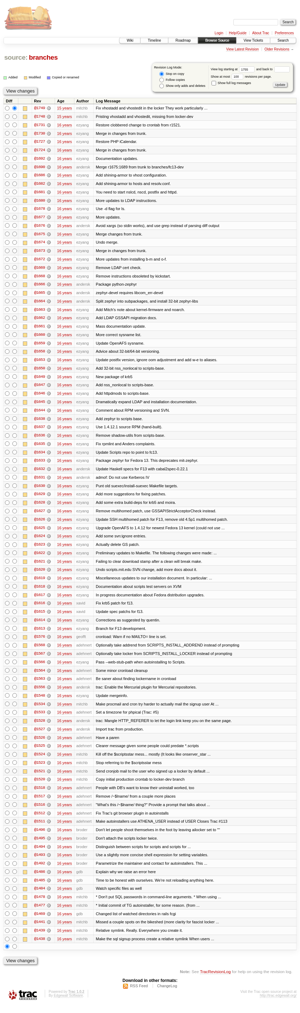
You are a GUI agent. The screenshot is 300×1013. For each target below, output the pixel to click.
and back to (273, 69)
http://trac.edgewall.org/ (278, 1004)
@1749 (39, 108)
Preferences (284, 33)
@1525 (39, 752)
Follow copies (172, 80)
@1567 (39, 659)
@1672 (39, 260)
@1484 (39, 896)
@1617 (39, 599)
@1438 (39, 947)
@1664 (39, 303)
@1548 (39, 701)
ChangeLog (167, 994)
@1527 (39, 735)
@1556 (39, 693)
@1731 (39, 125)
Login (219, 33)
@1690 (39, 167)
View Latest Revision (242, 49)
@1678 (39, 210)
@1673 (39, 252)
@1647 (39, 388)
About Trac (260, 33)
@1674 (39, 243)
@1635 (39, 447)
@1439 (39, 938)
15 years (64, 108)
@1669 (39, 269)
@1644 (39, 413)
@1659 (39, 345)
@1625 (39, 532)
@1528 (39, 726)
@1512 (39, 820)
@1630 (39, 489)
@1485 (39, 887)
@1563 (39, 684)
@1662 (39, 320)
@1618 (39, 591)
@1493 (39, 862)
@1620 (39, 574)
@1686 (39, 176)
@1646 (39, 396)
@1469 (39, 921)
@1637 (39, 430)
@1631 (39, 481)
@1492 (39, 871)
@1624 (39, 540)
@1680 (39, 201)
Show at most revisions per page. (241, 76)
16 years (64, 125)
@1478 (39, 904)
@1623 (39, 549)
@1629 (39, 498)
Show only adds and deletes (182, 86)
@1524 (39, 760)
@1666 (39, 286)
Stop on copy (171, 74)
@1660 (39, 337)
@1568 (39, 650)
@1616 (39, 608)
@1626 (39, 523)
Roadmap (183, 40)
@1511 (39, 828)
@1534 (39, 710)
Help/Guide (237, 33)
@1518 (39, 794)
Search (283, 40)
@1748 (39, 116)
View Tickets (253, 40)
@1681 (39, 193)
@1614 (39, 625)
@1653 (39, 362)
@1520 (39, 786)
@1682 (39, 184)
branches (43, 57)
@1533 (39, 718)
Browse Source (217, 40)
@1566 (39, 667)
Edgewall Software (68, 1004)
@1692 (39, 159)
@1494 (39, 854)
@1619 (39, 582)
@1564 (39, 676)
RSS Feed (139, 994)
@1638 (39, 421)
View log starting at (233, 69)
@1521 (39, 777)
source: (15, 57)
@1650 (39, 371)
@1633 (39, 464)
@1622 (39, 557)
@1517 (39, 803)
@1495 (39, 845)
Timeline (154, 40)
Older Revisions (276, 49)
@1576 (39, 642)
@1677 (39, 218)
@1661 (39, 328)
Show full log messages (231, 83)
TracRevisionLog (215, 979)
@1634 (39, 455)
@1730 (39, 133)
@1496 (39, 837)
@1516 (39, 811)
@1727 (39, 142)
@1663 (39, 311)
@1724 (39, 150)
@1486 (39, 879)
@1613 (39, 633)
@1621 (39, 565)
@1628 (39, 506)
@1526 (39, 743)
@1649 (39, 379)
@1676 (39, 227)
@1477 (39, 913)
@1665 (39, 294)
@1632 (39, 472)
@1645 (39, 404)
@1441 (39, 930)
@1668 (39, 277)
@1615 (39, 616)
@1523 (39, 769)
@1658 (39, 354)
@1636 (39, 438)
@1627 (39, 515)
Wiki (130, 40)
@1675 (39, 235)
